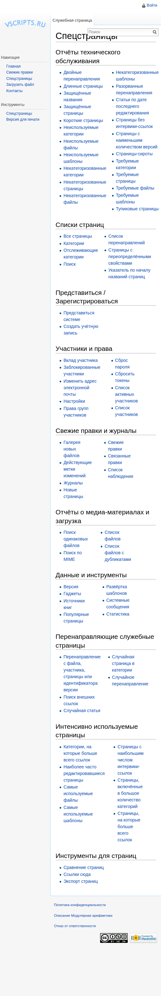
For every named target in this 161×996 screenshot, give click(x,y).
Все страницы (77, 236)
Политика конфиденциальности (80, 905)
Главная (13, 66)
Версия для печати (22, 119)
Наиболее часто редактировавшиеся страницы (84, 773)
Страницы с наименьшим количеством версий (136, 140)
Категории (73, 243)
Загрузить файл (20, 84)
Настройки (74, 401)
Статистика (118, 614)
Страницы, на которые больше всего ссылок (128, 826)
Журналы (73, 482)
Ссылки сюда (76, 874)
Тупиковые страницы (137, 208)
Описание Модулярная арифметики (83, 915)
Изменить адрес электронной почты (80, 388)
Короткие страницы (83, 120)
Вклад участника (80, 360)
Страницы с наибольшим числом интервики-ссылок (130, 760)
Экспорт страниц (80, 881)
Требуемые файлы (135, 188)
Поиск (69, 264)
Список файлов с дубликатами (118, 553)
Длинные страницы (83, 86)
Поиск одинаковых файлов (75, 539)
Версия (70, 586)
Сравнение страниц (83, 867)
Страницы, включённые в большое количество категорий (129, 793)
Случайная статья (81, 710)
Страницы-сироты (134, 153)
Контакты (14, 91)
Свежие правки (19, 72)
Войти (152, 5)
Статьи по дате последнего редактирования (132, 106)
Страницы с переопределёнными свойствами (129, 256)
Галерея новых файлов (71, 449)
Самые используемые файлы (78, 793)
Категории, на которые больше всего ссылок (80, 753)
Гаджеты (72, 593)
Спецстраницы (19, 78)
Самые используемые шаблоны (78, 814)
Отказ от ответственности (75, 926)
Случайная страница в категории (123, 663)
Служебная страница (72, 20)
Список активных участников (126, 394)
